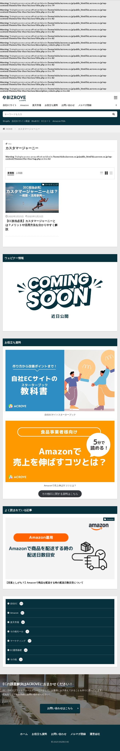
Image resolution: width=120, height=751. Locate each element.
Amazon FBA (59, 121)
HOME (9, 129)
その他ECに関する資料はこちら (60, 493)
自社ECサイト (10, 105)
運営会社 (95, 733)
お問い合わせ (68, 105)
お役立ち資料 (51, 105)
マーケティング (51, 184)
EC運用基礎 (19, 650)
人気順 (19, 173)
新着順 (10, 173)
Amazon (24, 105)
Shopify (6, 121)
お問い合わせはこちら (60, 708)
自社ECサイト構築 (21, 121)
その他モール (19, 631)
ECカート (46, 121)
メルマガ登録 (84, 105)
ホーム (24, 733)
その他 (16, 659)
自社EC (16, 603)
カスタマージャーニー (29, 129)
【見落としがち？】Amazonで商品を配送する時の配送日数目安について (44, 582)
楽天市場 (36, 105)
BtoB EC (36, 121)
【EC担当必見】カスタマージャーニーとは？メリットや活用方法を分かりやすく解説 (31, 225)
